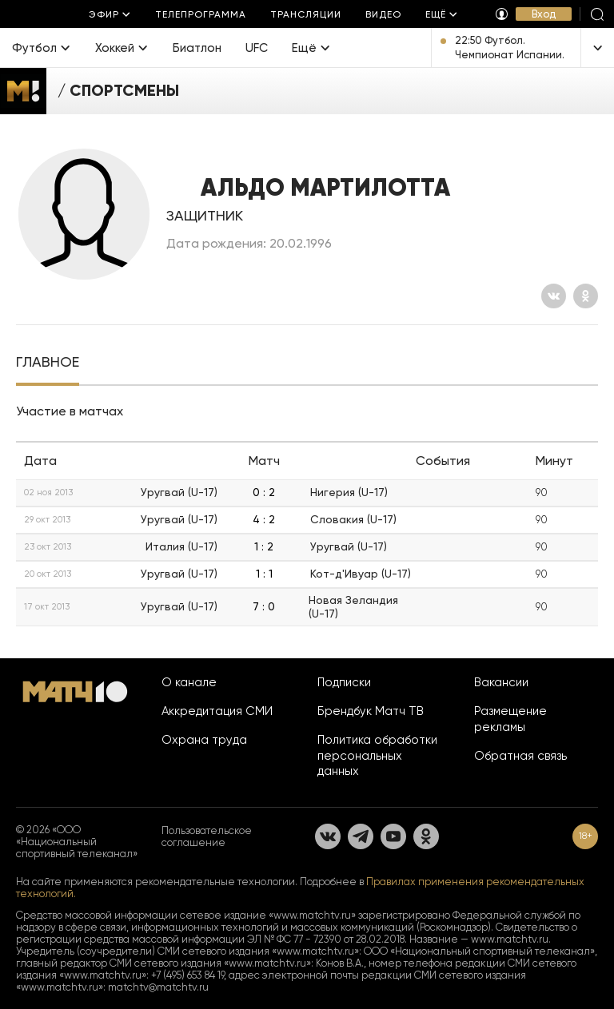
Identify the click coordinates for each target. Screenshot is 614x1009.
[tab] (47, 363)
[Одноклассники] (585, 296)
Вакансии (501, 682)
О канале (189, 682)
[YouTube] (393, 836)
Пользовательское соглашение (206, 836)
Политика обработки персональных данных (377, 756)
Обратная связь (520, 756)
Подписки (344, 682)
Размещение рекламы (510, 719)
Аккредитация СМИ (217, 711)
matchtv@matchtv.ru (158, 987)
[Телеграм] (360, 836)
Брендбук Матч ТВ (370, 711)
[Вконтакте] (553, 296)
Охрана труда (204, 740)
